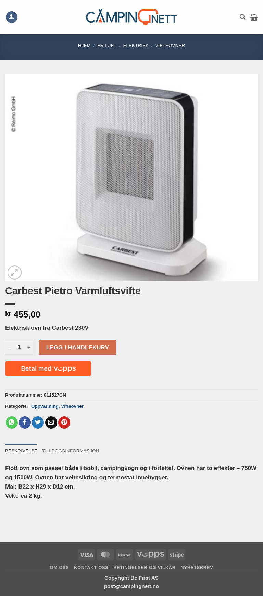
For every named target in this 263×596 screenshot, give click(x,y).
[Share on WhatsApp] (12, 422)
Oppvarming (45, 406)
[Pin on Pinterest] (64, 422)
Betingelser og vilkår (144, 567)
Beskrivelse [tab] (21, 450)
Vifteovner (170, 45)
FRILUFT (106, 45)
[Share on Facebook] (25, 422)
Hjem (84, 45)
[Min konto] (11, 17)
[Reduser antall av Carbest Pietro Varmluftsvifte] (9, 347)
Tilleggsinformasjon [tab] (72, 450)
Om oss (59, 567)
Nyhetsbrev (196, 567)
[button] (242, 17)
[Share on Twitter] (38, 422)
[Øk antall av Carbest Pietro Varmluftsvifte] (29, 347)
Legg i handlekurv (77, 347)
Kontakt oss (91, 567)
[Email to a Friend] (51, 422)
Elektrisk (136, 45)
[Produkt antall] (19, 347)
